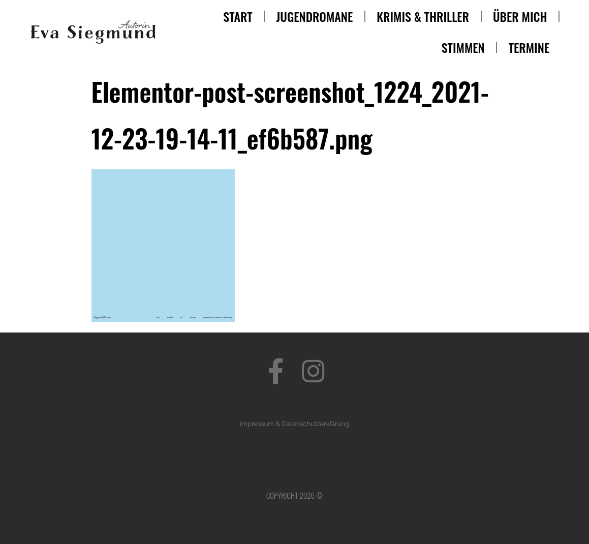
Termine (529, 47)
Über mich (520, 16)
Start (237, 16)
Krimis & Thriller (423, 16)
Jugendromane (314, 16)
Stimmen (463, 47)
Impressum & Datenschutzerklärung (294, 424)
